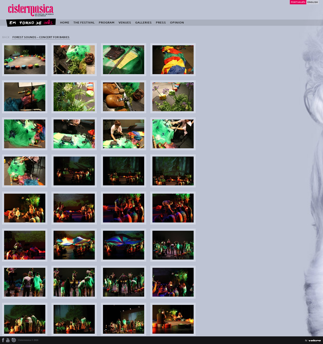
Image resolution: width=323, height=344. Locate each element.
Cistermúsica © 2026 (28, 340)
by (306, 340)
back (5, 37)
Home (64, 22)
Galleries (143, 22)
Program (106, 22)
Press (161, 22)
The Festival (84, 22)
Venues (124, 22)
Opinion (177, 22)
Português (298, 2)
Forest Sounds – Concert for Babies (40, 37)
